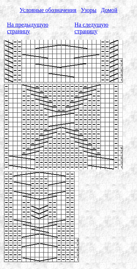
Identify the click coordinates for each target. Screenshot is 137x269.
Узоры (88, 10)
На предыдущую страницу (27, 28)
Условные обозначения (48, 10)
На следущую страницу (92, 28)
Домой (109, 10)
